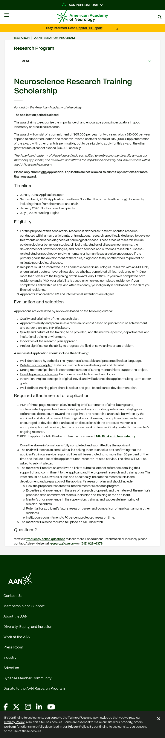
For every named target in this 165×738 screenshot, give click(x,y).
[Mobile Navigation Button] (6, 16)
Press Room (13, 647)
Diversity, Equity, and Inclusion (27, 626)
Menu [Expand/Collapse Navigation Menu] (80, 61)
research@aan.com (63, 543)
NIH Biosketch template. (113, 436)
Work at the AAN (16, 637)
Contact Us (12, 596)
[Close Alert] (159, 719)
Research (21, 38)
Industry (10, 657)
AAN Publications (80, 5)
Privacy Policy (14, 722)
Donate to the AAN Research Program (34, 688)
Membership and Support (23, 606)
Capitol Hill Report (89, 28)
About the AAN (15, 616)
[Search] (159, 17)
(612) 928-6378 (92, 543)
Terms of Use (77, 717)
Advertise (11, 668)
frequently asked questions (45, 539)
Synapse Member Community (27, 678)
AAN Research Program (54, 38)
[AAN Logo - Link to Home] (89, 16)
